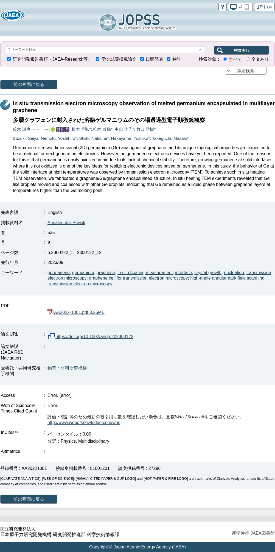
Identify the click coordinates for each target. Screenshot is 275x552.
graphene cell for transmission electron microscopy (138, 278)
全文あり (260, 59)
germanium (83, 272)
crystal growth (207, 272)
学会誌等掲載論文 (119, 59)
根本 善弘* (81, 129)
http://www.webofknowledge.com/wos (83, 422)
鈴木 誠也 (21, 129)
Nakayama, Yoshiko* (130, 138)
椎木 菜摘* (102, 129)
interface (183, 272)
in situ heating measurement (145, 272)
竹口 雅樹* (146, 129)
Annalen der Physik (66, 222)
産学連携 (240, 533)
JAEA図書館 (263, 533)
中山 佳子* (124, 129)
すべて (235, 59)
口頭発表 (154, 59)
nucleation (234, 272)
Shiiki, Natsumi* (94, 138)
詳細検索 (245, 70)
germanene (58, 272)
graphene (106, 272)
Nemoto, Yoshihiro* (59, 138)
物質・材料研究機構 (67, 368)
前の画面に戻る (28, 84)
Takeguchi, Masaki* (170, 138)
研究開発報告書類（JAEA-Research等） (52, 59)
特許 (176, 59)
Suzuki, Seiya (25, 138)
